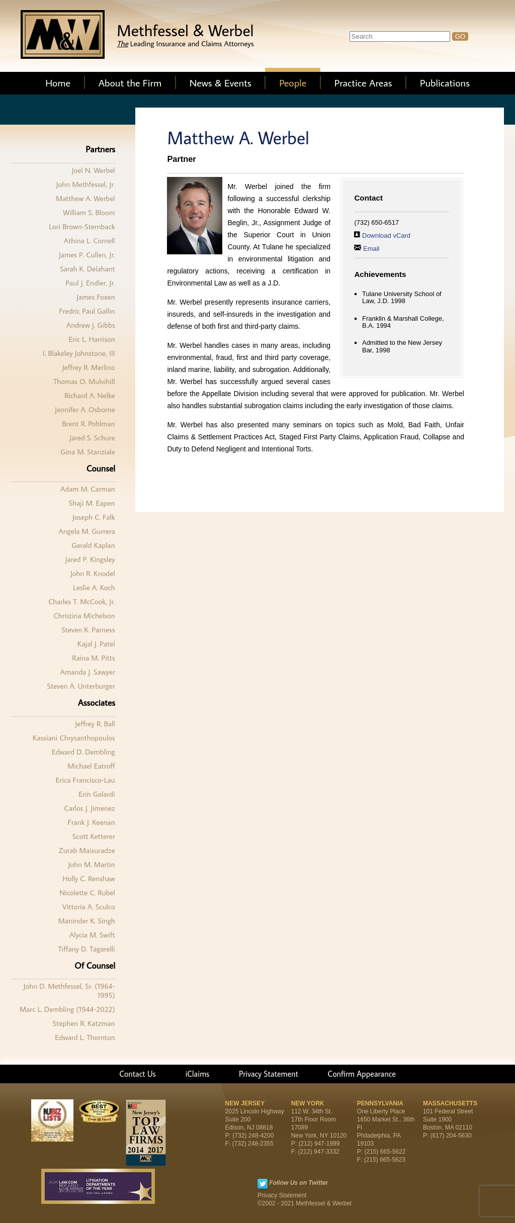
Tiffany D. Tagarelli (86, 949)
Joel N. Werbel (93, 170)
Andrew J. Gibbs (90, 325)
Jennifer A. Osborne (85, 409)
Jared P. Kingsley (90, 559)
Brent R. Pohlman (88, 423)
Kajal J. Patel (96, 643)
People (292, 82)
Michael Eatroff (91, 766)
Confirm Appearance (362, 1074)
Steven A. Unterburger (81, 686)
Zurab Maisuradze (87, 850)
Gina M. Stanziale (87, 451)
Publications (445, 82)
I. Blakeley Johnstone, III (79, 353)
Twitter (263, 1184)
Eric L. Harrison (91, 339)
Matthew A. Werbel (85, 198)
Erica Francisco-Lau (85, 780)
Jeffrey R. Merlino (88, 367)
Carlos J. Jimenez (89, 808)
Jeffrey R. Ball (95, 723)
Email (371, 248)
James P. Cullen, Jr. (87, 254)
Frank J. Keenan (91, 822)
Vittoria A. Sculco (88, 906)
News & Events (220, 82)
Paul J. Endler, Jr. (90, 283)
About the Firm (130, 82)
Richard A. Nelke (89, 395)
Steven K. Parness (88, 629)
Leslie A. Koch (94, 587)
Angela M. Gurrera (86, 531)
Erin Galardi (96, 794)
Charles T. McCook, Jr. (81, 601)
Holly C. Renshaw (88, 878)
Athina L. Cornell (89, 240)
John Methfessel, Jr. (85, 184)
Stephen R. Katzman (83, 1023)
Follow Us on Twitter (298, 1182)
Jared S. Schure (92, 437)
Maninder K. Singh (86, 920)
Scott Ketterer (93, 836)
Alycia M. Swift (92, 934)
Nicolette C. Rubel (87, 892)
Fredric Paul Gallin (87, 311)
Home (57, 82)
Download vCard (386, 235)
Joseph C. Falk (93, 517)
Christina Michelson (84, 615)
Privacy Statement (268, 1074)
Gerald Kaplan (93, 545)
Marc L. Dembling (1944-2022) (67, 1009)
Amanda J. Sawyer (87, 672)
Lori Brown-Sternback (82, 226)
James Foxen (95, 297)
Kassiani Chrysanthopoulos (74, 737)
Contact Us (137, 1074)
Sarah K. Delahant (87, 268)
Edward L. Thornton (85, 1037)
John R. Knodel (92, 573)
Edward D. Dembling (83, 752)
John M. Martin (91, 864)
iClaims (197, 1074)
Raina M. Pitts (93, 658)
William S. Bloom (89, 212)
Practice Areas (363, 82)
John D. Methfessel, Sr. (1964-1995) (69, 990)
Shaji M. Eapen (92, 503)
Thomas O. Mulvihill (84, 381)
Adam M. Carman (87, 489)
